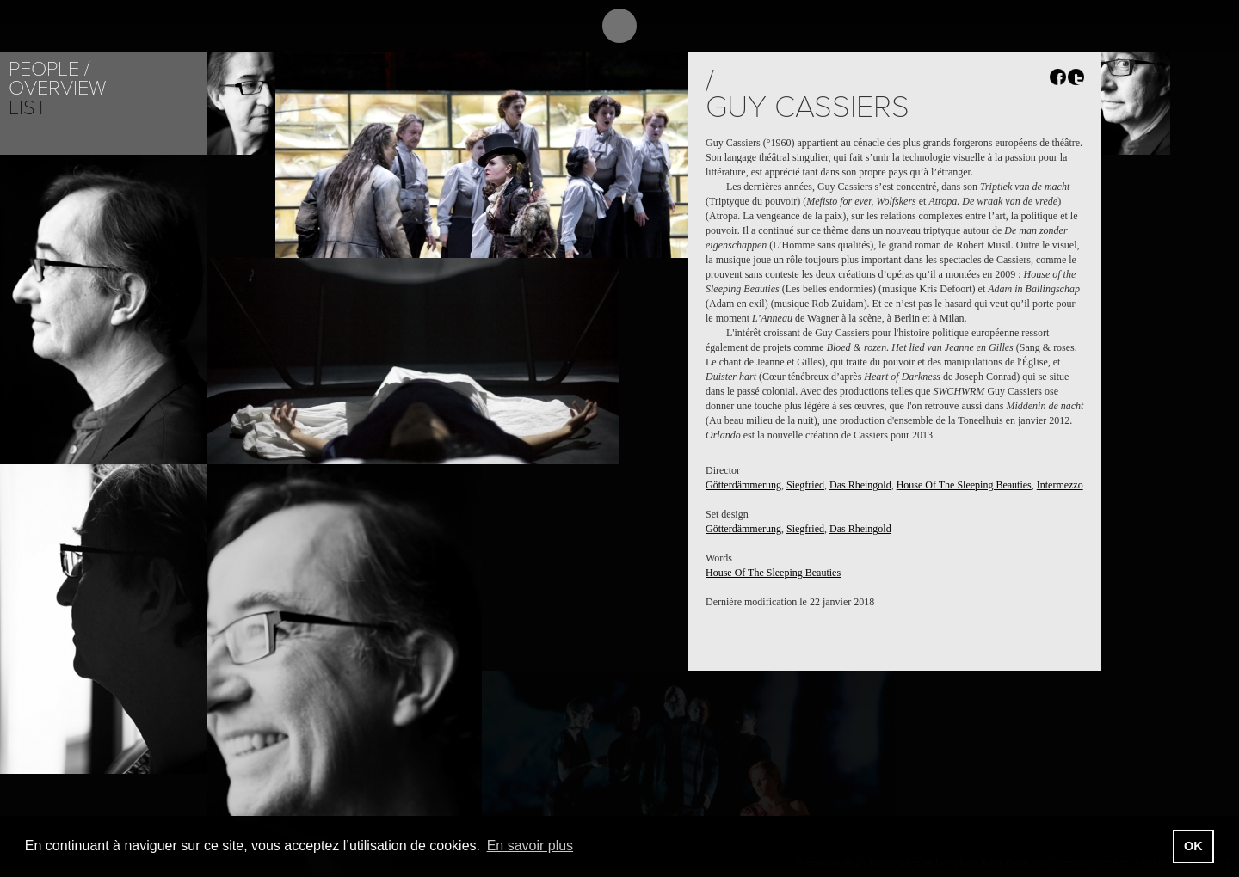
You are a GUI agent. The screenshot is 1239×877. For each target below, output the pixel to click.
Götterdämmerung (743, 485)
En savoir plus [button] (530, 845)
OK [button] (1193, 846)
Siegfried (805, 485)
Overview (57, 88)
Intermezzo (1060, 485)
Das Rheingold (860, 485)
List (27, 107)
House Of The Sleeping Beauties (964, 485)
